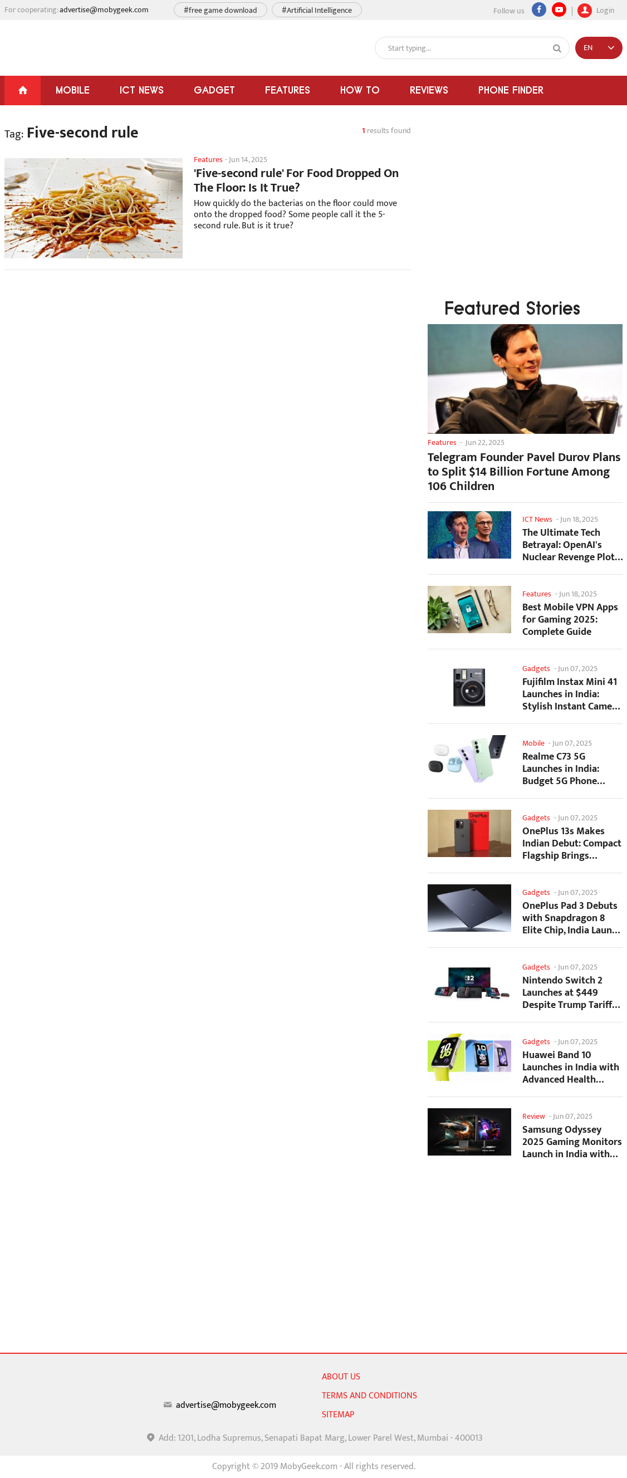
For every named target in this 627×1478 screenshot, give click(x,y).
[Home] (22, 90)
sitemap (338, 1414)
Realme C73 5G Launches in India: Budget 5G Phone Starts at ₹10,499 (560, 769)
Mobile (73, 90)
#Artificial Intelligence (317, 10)
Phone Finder (510, 90)
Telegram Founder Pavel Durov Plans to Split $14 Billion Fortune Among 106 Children (524, 472)
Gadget (214, 90)
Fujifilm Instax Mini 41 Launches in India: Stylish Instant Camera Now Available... (571, 694)
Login (595, 8)
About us (341, 1376)
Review (533, 1116)
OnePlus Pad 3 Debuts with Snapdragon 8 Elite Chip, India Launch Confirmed (572, 918)
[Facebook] (539, 9)
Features (287, 90)
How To (360, 90)
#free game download (220, 10)
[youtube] (559, 9)
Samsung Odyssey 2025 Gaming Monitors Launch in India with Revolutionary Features (572, 1142)
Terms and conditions (369, 1395)
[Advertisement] (207, 368)
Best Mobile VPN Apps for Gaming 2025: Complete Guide (570, 619)
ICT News (142, 90)
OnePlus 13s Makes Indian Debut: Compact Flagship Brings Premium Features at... (571, 843)
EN (588, 47)
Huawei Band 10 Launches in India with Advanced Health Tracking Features (570, 1067)
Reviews (429, 90)
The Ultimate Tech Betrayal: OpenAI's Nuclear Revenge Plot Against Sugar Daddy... (571, 545)
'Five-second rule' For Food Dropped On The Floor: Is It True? (296, 181)
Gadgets (536, 668)
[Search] (557, 48)
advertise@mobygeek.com (104, 9)
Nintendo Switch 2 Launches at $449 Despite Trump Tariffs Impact (569, 993)
